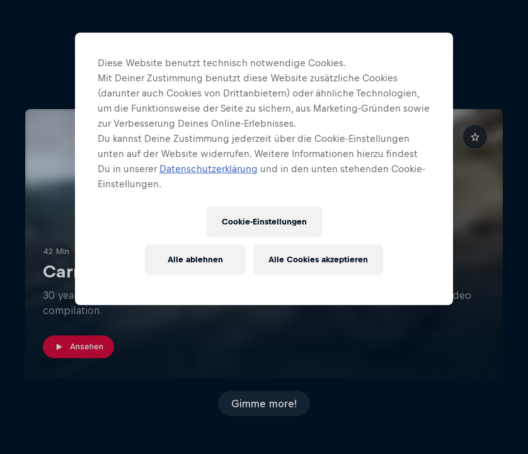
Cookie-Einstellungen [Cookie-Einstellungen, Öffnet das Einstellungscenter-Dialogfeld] (264, 221)
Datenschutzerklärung (208, 168)
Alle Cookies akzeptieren (318, 259)
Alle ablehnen (195, 259)
